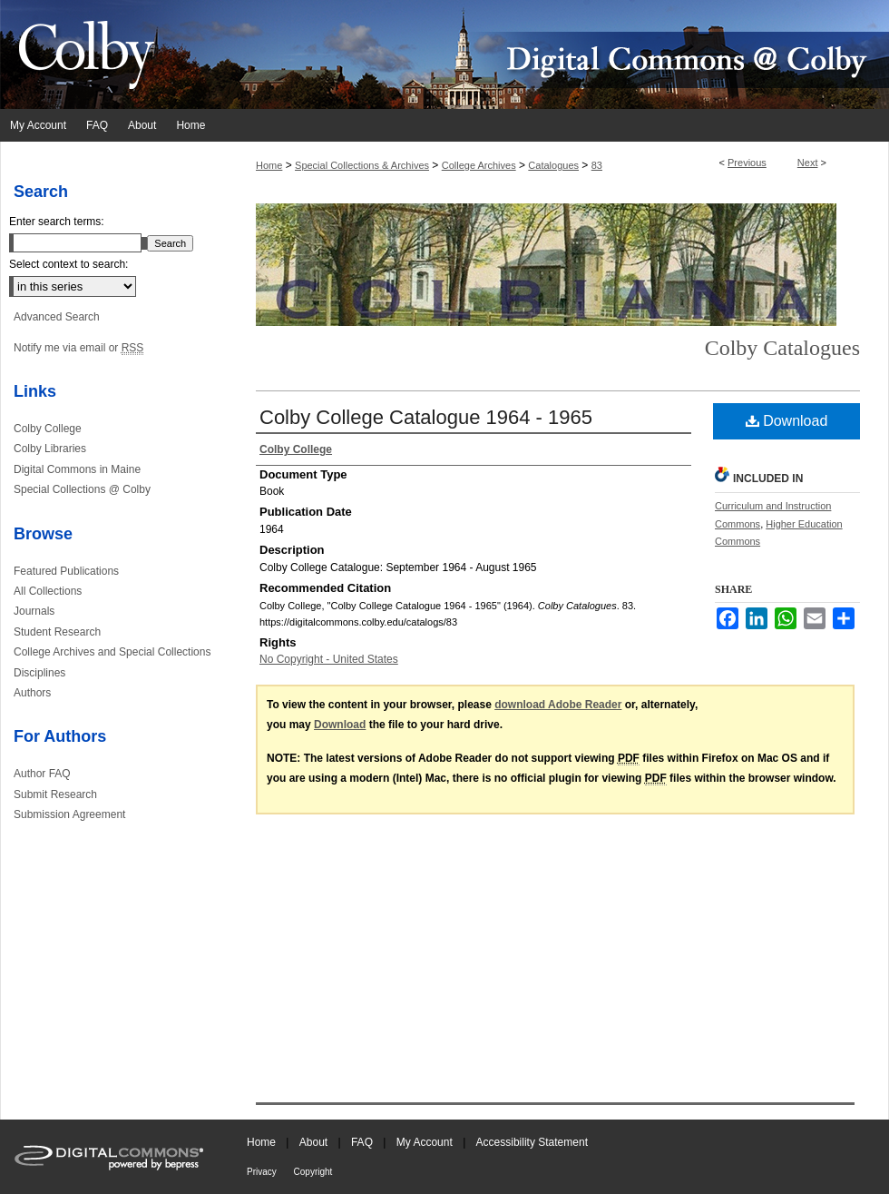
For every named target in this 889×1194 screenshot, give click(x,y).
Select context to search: (68, 264)
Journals (34, 611)
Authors (32, 692)
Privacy (263, 1172)
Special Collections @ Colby (82, 489)
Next (807, 162)
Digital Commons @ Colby (553, 54)
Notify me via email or (78, 347)
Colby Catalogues (782, 348)
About (315, 1142)
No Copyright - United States (328, 659)
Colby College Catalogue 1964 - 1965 (425, 417)
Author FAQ (42, 773)
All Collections (48, 591)
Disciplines (39, 672)
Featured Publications (66, 571)
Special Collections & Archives (362, 165)
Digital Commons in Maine (77, 469)
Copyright (313, 1172)
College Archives (479, 165)
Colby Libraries (50, 448)
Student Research (57, 632)
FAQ (363, 1142)
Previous (747, 162)
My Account (425, 1142)
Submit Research (55, 794)
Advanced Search (57, 317)
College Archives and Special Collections (112, 652)
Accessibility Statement (532, 1142)
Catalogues (553, 165)
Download (787, 421)
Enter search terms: (56, 221)
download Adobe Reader (557, 704)
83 (596, 165)
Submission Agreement (69, 814)
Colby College (48, 428)
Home (269, 165)
